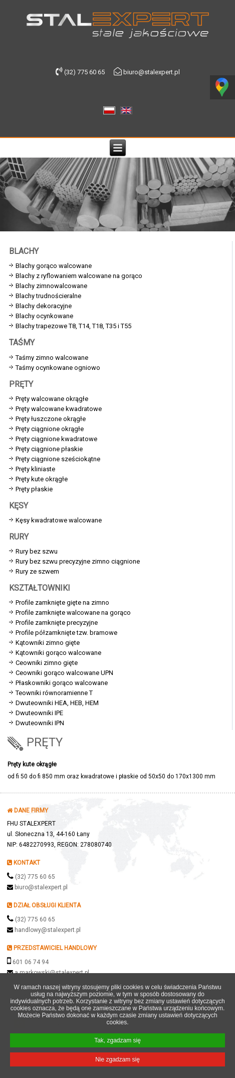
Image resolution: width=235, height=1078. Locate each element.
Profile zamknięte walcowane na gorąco (73, 612)
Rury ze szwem (37, 571)
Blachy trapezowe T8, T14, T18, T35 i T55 (73, 326)
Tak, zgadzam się (117, 1042)
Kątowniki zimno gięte (48, 642)
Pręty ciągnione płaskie (49, 449)
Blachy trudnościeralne (48, 296)
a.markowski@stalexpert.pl (52, 972)
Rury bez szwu (37, 551)
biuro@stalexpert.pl (41, 887)
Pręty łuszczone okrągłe (51, 419)
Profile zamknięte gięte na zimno (62, 602)
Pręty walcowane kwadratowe (59, 409)
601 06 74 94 (31, 962)
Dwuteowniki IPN (40, 723)
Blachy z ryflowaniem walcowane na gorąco (79, 276)
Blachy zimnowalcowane (51, 286)
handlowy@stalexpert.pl (48, 929)
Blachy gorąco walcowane (54, 266)
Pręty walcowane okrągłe (52, 398)
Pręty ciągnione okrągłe (50, 429)
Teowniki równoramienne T (54, 693)
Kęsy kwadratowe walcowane (59, 520)
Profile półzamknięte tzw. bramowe (66, 632)
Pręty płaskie (34, 489)
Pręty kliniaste (35, 469)
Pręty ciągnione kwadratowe (56, 439)
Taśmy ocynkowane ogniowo (58, 367)
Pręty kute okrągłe (42, 479)
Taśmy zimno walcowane (52, 357)
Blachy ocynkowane (44, 316)
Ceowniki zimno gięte (47, 662)
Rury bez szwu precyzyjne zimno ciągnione (78, 561)
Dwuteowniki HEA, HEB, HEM (57, 703)
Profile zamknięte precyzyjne (57, 622)
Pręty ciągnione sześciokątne (58, 459)
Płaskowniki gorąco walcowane (62, 683)
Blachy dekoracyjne (44, 306)
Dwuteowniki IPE (39, 713)
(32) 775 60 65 (35, 876)
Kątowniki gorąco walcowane (58, 652)
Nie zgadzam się (117, 1061)
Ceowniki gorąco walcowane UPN (64, 673)
